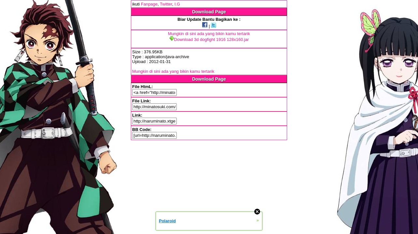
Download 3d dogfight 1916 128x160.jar (209, 39)
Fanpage (149, 4)
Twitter (166, 4)
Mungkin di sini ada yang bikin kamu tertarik (209, 33)
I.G (177, 4)
